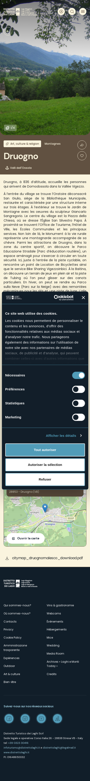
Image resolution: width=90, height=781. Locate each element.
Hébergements (57, 629)
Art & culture (12, 674)
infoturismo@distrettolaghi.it (22, 747)
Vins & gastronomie (60, 605)
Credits (52, 674)
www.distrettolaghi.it (16, 752)
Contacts (10, 621)
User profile (61, 11)
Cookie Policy (13, 637)
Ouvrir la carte (28, 538)
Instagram (25, 718)
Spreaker (57, 718)
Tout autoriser (45, 450)
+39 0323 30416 (18, 743)
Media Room (55, 653)
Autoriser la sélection (45, 465)
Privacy (8, 629)
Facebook (9, 718)
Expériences (12, 658)
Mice (50, 637)
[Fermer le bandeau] (83, 297)
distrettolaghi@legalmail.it (59, 747)
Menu (82, 11)
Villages (8, 31)
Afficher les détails (61, 435)
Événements (55, 621)
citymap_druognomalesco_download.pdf (47, 558)
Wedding (53, 645)
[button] (45, 508)
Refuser (45, 479)
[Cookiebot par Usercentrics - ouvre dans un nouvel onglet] (55, 298)
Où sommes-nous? (17, 613)
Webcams (54, 613)
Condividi (81, 144)
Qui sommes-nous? (17, 605)
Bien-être (10, 682)
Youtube (41, 718)
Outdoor (9, 666)
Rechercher (72, 11)
